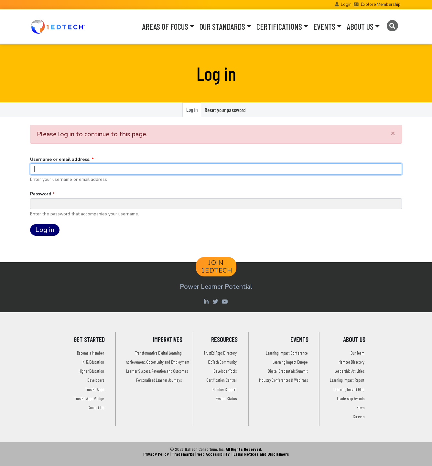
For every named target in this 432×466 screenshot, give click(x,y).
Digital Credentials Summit (288, 371)
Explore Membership (381, 4)
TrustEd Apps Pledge (89, 398)
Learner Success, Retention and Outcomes (157, 371)
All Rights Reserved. (244, 449)
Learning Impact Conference (287, 353)
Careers (358, 416)
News (360, 407)
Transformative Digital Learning (158, 353)
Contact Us (96, 407)
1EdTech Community (222, 362)
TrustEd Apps (94, 389)
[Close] (393, 133)
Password (40, 194)
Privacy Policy (156, 454)
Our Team (357, 353)
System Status (226, 398)
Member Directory (351, 362)
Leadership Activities (349, 371)
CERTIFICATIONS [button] (279, 26)
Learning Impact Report (347, 380)
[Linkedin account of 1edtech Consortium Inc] (207, 301)
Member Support (224, 389)
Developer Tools (225, 371)
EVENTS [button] (324, 26)
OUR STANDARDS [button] (222, 26)
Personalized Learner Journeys (158, 380)
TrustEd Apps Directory (220, 353)
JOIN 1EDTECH (216, 266)
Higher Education (91, 371)
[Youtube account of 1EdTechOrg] (225, 301)
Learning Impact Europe (290, 362)
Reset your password (225, 110)
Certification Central (221, 380)
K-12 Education (93, 362)
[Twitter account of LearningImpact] (216, 301)
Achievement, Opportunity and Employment (157, 362)
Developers (95, 380)
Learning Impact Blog (348, 389)
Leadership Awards (350, 398)
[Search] (392, 25)
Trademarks (183, 454)
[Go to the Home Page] (57, 26)
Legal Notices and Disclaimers (261, 454)
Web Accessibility (213, 454)
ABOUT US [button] (360, 26)
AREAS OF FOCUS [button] (165, 26)
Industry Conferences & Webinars (283, 380)
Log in (193, 111)
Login (346, 4)
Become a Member (90, 353)
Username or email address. (60, 159)
